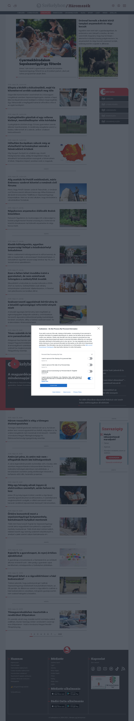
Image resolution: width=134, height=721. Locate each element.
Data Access (67, 392)
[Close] (99, 329)
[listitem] (67, 354)
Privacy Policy (77, 392)
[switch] (90, 358)
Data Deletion (56, 392)
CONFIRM (53, 385)
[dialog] (67, 360)
